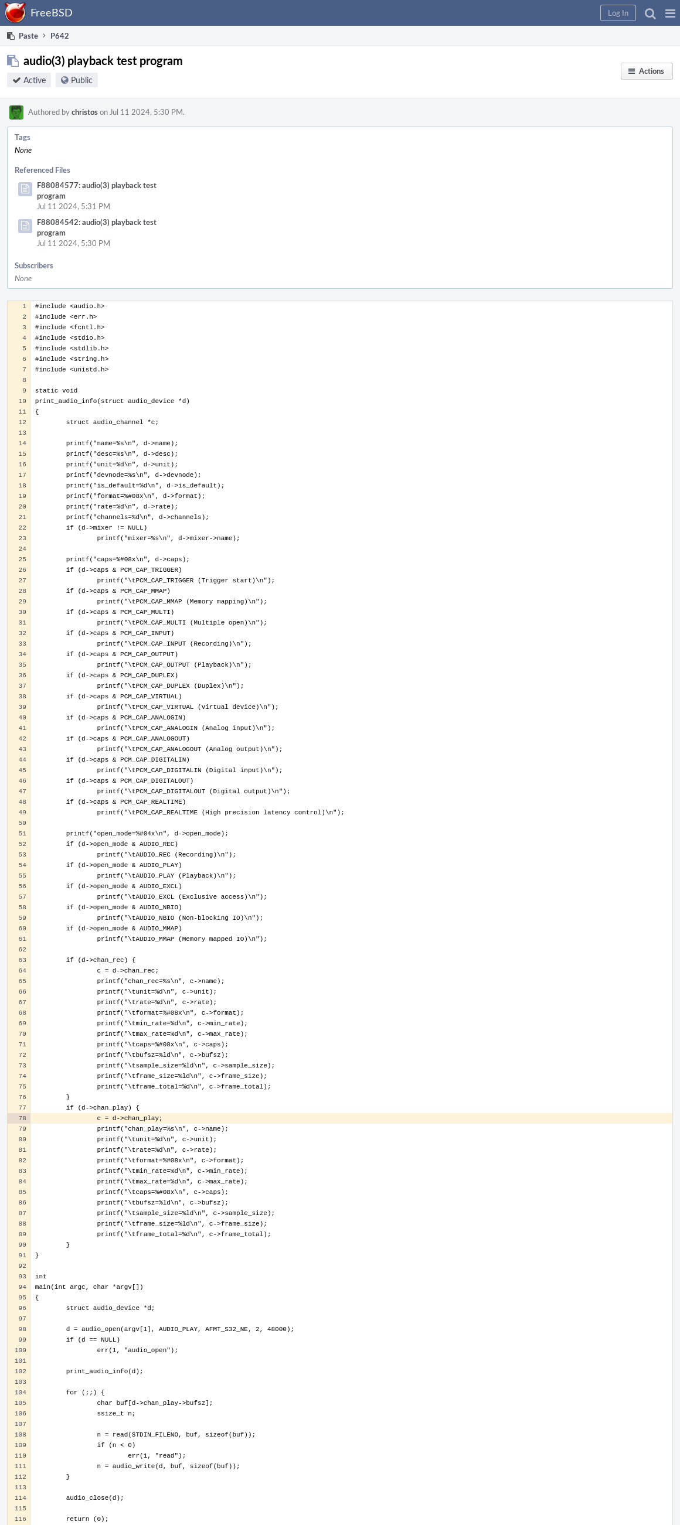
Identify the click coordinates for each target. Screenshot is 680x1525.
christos (85, 112)
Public (82, 80)
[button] (670, 13)
